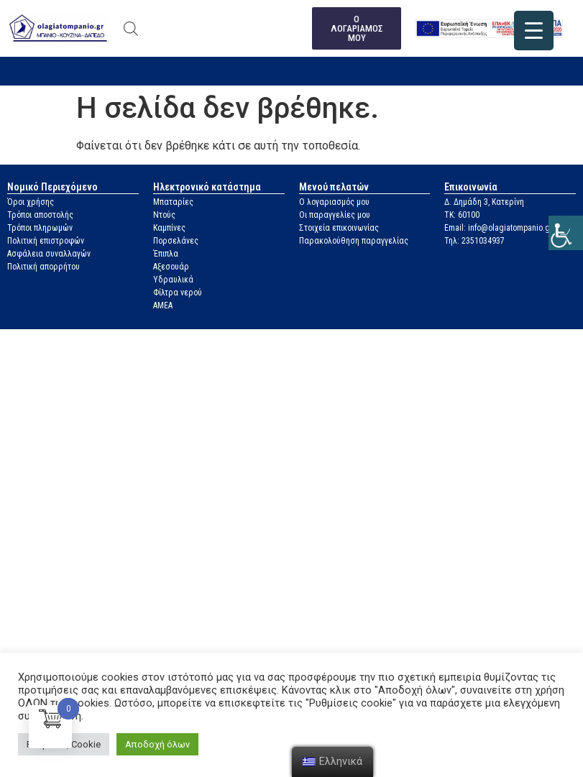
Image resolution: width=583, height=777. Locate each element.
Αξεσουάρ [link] (171, 267)
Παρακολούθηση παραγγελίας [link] (353, 241)
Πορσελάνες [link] (175, 241)
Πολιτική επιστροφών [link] (45, 241)
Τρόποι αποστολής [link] (40, 215)
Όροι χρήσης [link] (30, 202)
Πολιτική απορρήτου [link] (43, 267)
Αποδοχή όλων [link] (157, 744)
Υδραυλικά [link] (173, 280)
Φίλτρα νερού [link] (177, 293)
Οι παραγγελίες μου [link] (334, 215)
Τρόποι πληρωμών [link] (40, 228)
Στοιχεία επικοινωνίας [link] (339, 228)
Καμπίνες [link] (169, 228)
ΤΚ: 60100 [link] (461, 215)
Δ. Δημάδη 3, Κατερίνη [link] (484, 202)
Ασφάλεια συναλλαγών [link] (49, 254)
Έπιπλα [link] (165, 254)
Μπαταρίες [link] (173, 202)
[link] (565, 233)
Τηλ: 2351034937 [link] (474, 241)
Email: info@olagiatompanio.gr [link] (498, 228)
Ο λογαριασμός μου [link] (334, 202)
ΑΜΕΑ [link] (163, 305)
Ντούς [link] (164, 215)
